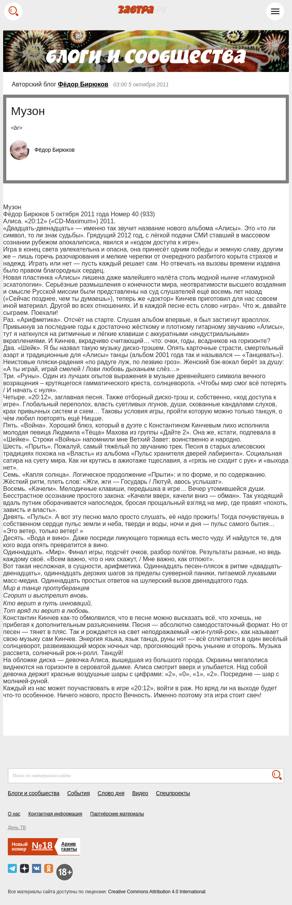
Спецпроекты (173, 793)
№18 (42, 845)
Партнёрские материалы (117, 814)
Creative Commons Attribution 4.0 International (157, 891)
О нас (14, 814)
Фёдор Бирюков (83, 84)
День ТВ (17, 827)
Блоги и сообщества (33, 793)
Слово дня (111, 793)
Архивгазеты (69, 846)
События (78, 793)
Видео (140, 793)
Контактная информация (55, 814)
